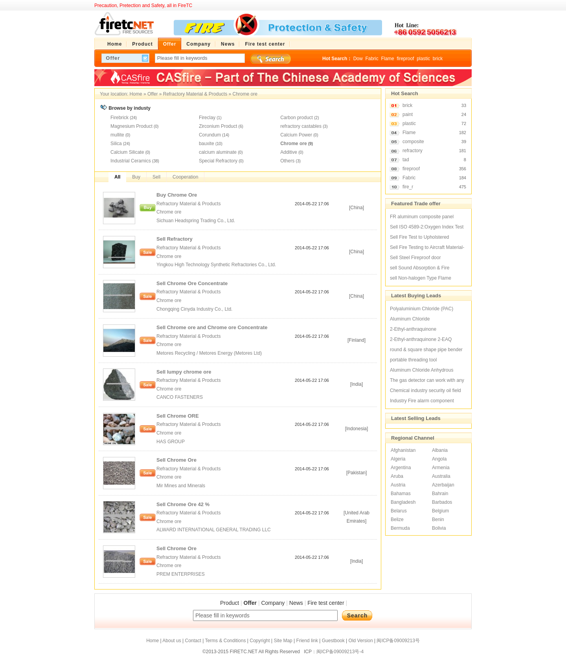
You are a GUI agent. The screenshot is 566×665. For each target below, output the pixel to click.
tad (405, 159)
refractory (412, 150)
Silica (116, 143)
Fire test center (325, 603)
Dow (358, 58)
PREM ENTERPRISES (181, 574)
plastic (423, 58)
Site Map (283, 640)
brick (438, 58)
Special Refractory (218, 161)
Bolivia (439, 528)
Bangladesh (403, 502)
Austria (398, 485)
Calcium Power (296, 135)
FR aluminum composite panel (422, 216)
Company (273, 603)
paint (407, 114)
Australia (441, 476)
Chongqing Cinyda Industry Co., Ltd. (195, 309)
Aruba (397, 476)
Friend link (307, 640)
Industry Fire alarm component (422, 400)
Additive (288, 152)
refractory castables (301, 126)
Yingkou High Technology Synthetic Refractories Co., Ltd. (216, 264)
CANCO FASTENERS (180, 397)
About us (171, 640)
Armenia (441, 467)
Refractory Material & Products (195, 94)
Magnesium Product (131, 126)
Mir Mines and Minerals (181, 485)
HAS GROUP (171, 441)
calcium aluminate (218, 152)
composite (413, 141)
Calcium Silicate (127, 152)
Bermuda (400, 528)
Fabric (371, 58)
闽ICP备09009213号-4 (340, 651)
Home (136, 94)
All (117, 177)
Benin (438, 519)
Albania (440, 450)
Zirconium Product (218, 126)
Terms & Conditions (225, 640)
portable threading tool (413, 360)
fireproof (405, 58)
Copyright (260, 640)
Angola (439, 459)
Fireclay (207, 117)
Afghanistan (403, 450)
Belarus (399, 511)
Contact (193, 640)
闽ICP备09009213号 (398, 640)
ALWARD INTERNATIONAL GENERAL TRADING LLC (214, 529)
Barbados (442, 502)
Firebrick (119, 117)
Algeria (398, 459)
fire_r (407, 187)
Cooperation (185, 177)
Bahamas (401, 493)
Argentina (401, 467)
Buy (136, 177)
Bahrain (440, 493)
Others (287, 161)
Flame (387, 58)
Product (229, 603)
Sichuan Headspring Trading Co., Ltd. (195, 220)
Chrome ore (245, 94)
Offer (152, 94)
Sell (156, 177)
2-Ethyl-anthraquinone (413, 329)
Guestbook (333, 640)
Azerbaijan (443, 485)
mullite (117, 135)
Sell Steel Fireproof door (415, 257)
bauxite (206, 143)
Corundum (210, 135)
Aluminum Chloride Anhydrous (421, 370)
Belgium (440, 511)
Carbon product (296, 117)
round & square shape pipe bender (426, 349)
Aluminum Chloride (410, 319)
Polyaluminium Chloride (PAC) (421, 308)
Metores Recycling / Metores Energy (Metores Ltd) (209, 353)
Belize (397, 519)
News (296, 603)
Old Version (361, 640)
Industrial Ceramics (130, 161)
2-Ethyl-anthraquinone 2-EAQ (421, 339)
